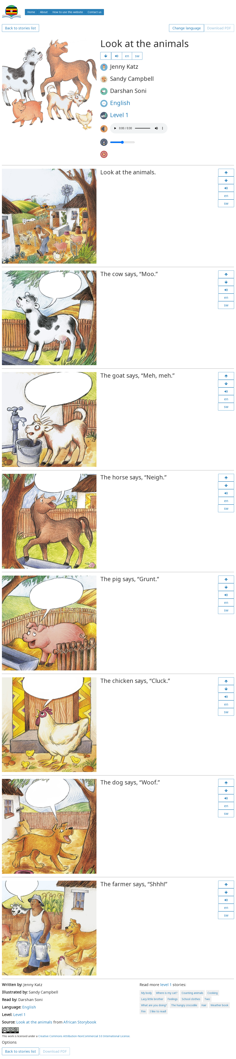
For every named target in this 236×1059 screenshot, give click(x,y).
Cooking (212, 993)
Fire (143, 1011)
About (44, 12)
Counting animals (192, 993)
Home (31, 12)
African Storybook (79, 1022)
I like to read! (158, 1011)
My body (146, 993)
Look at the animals (34, 1022)
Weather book (219, 1005)
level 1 (166, 984)
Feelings (172, 999)
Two (207, 999)
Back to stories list (20, 28)
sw (137, 56)
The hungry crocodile (184, 1005)
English (120, 103)
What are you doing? (154, 1005)
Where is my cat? (166, 993)
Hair (203, 1005)
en (127, 56)
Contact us (94, 12)
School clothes (191, 999)
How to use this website (67, 12)
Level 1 (119, 115)
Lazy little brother (152, 999)
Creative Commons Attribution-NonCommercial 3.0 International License (84, 1036)
